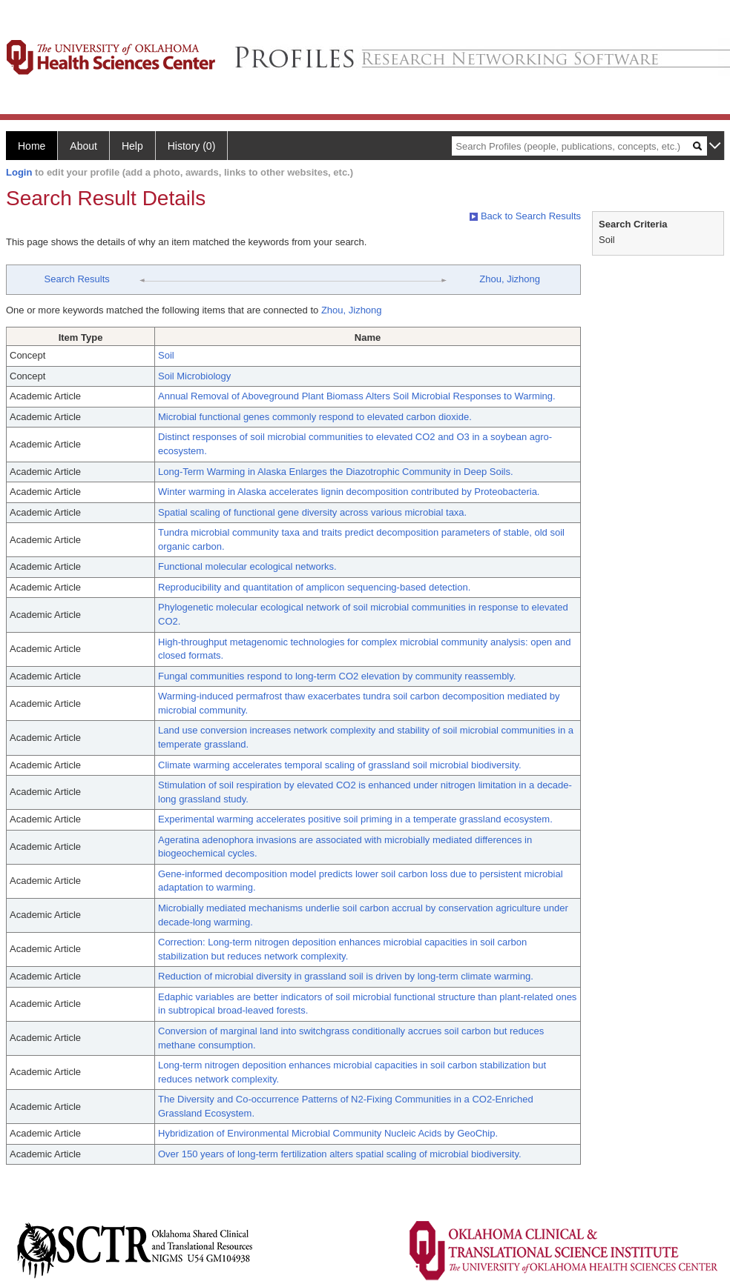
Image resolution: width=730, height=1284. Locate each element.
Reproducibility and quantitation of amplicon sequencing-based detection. (314, 587)
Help (132, 146)
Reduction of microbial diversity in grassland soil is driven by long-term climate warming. (345, 976)
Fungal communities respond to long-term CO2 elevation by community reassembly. (337, 676)
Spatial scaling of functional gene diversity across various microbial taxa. (312, 512)
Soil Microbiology (194, 376)
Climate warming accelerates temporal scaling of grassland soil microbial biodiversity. (340, 765)
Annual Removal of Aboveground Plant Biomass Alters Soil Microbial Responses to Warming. (357, 396)
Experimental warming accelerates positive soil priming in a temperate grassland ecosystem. (355, 819)
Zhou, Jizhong (509, 279)
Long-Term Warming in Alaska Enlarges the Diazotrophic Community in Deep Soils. (335, 471)
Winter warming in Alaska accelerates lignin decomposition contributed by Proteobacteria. (348, 491)
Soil (166, 355)
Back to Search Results (525, 216)
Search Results (77, 279)
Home (31, 146)
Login (19, 172)
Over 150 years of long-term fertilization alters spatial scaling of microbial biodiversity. (340, 1154)
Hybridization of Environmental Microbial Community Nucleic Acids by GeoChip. (328, 1133)
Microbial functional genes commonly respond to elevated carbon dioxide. (315, 416)
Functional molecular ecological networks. (247, 566)
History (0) (192, 146)
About (83, 146)
